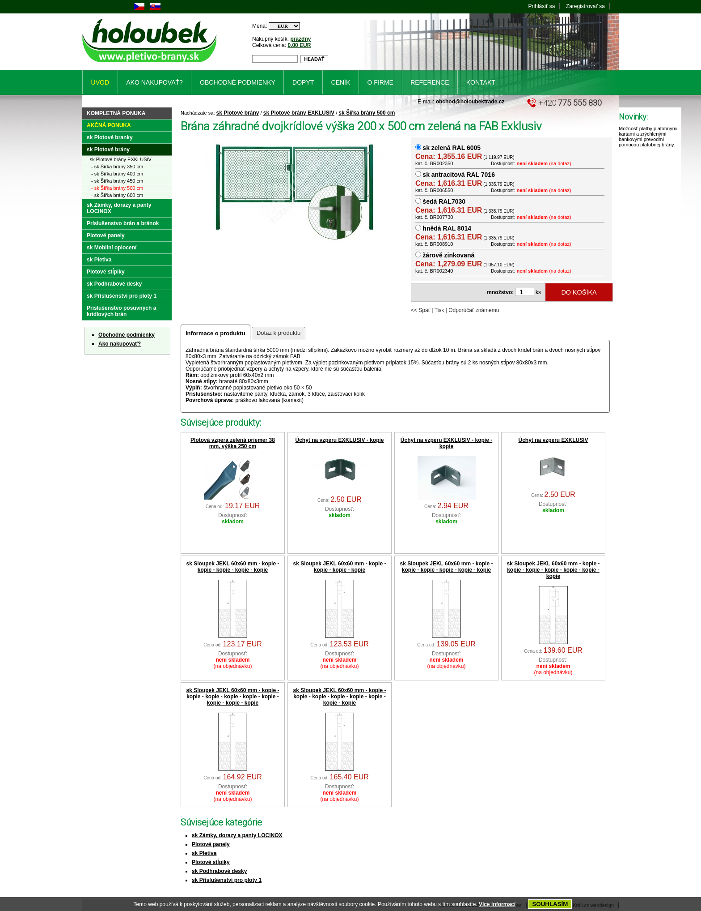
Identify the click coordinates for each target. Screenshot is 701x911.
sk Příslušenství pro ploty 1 (227, 880)
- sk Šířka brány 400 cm (117, 173)
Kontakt (480, 82)
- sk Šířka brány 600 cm (117, 195)
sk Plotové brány (237, 113)
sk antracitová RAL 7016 (458, 174)
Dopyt (303, 82)
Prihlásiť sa (541, 6)
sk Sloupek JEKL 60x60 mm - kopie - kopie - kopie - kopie (339, 566)
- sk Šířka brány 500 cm (117, 188)
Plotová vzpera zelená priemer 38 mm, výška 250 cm (232, 443)
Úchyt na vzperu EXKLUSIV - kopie (339, 440)
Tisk (439, 310)
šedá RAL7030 (443, 201)
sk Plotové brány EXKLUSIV (298, 113)
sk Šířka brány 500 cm (366, 113)
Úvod (100, 82)
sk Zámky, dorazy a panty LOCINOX (237, 835)
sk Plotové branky (110, 137)
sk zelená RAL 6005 (451, 147)
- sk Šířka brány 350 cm (117, 166)
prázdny (300, 39)
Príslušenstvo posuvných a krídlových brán (121, 311)
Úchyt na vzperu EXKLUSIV (553, 440)
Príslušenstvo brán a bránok (123, 223)
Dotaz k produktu (278, 332)
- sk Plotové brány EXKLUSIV (119, 159)
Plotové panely (211, 844)
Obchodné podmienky (126, 335)
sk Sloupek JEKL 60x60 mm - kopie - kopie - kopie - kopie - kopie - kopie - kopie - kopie (339, 696)
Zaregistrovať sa (585, 6)
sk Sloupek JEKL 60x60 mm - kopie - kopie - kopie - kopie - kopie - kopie (446, 566)
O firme (380, 82)
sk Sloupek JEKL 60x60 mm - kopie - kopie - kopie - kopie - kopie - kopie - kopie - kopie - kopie (232, 696)
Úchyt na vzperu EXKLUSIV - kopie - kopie (446, 443)
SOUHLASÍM (550, 904)
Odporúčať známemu (473, 310)
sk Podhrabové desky (219, 871)
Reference (429, 82)
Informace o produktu (215, 333)
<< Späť (420, 310)
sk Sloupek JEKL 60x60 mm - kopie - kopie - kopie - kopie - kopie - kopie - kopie (553, 569)
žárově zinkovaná (448, 255)
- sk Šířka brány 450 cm (117, 181)
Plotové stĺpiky (211, 862)
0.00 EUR (299, 45)
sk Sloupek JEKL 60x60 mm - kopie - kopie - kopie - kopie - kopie (232, 566)
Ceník (340, 82)
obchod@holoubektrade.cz (470, 101)
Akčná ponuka (109, 125)
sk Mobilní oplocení (111, 247)
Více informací (497, 904)
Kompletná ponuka (116, 113)
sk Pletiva (204, 853)
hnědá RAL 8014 (446, 228)
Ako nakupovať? (119, 344)
